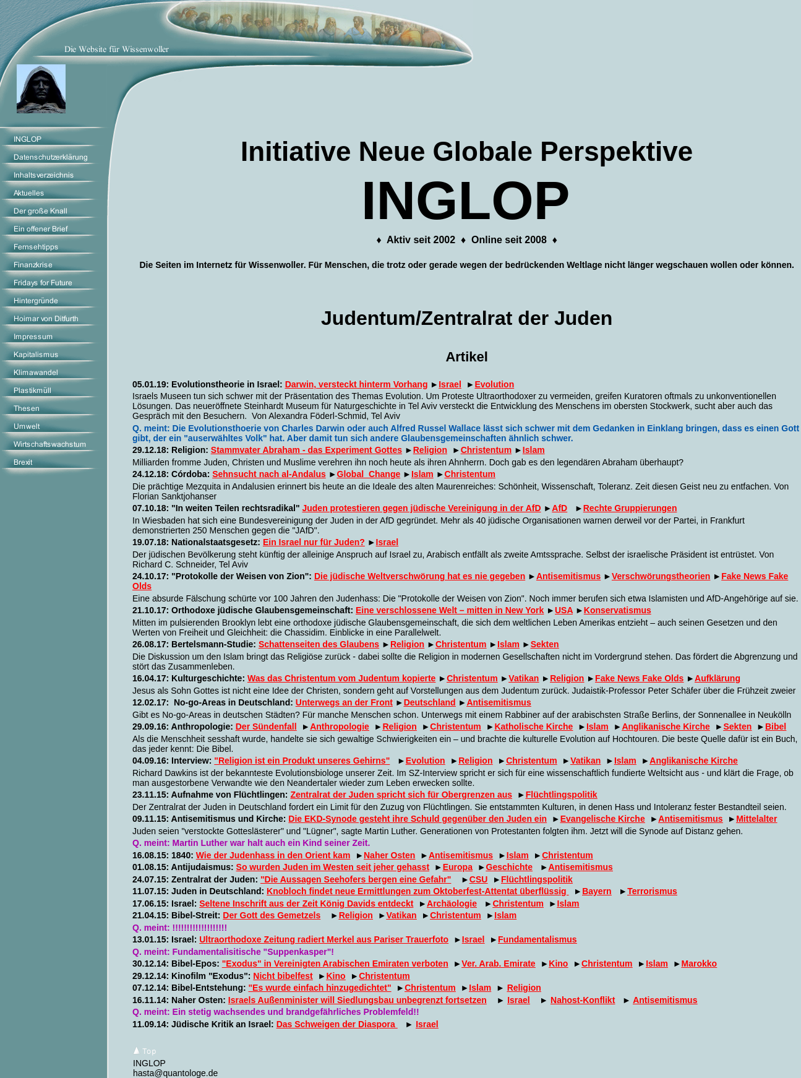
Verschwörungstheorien (661, 576)
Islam (534, 450)
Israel (450, 384)
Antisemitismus (568, 576)
